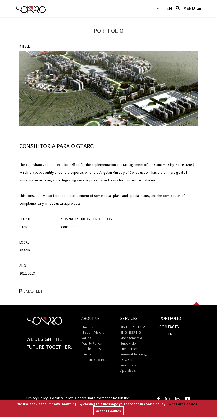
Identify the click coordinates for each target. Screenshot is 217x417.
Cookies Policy (61, 398)
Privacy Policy (37, 398)
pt (159, 8)
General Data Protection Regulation (102, 398)
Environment (129, 348)
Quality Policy (91, 343)
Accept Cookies (108, 411)
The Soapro (89, 327)
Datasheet (31, 291)
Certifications (91, 348)
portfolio (170, 318)
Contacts (169, 326)
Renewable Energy (133, 354)
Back (24, 46)
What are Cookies (183, 404)
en (169, 8)
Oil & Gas (127, 359)
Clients (86, 354)
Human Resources (94, 359)
